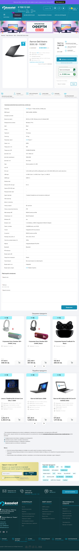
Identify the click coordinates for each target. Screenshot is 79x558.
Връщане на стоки (67, 520)
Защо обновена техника (45, 15)
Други (58, 56)
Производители (66, 529)
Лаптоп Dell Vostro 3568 (38, 405)
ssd (54, 480)
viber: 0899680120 (4, 532)
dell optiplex (55, 477)
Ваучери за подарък (67, 531)
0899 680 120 (28, 499)
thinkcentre (46, 477)
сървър (65, 487)
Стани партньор (66, 525)
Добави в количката (66, 66)
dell (57, 474)
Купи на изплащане (60, 15)
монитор (45, 487)
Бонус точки (45, 523)
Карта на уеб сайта (67, 522)
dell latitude (69, 484)
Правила (24, 518)
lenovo (45, 474)
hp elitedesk (60, 484)
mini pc (59, 480)
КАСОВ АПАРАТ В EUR (29, 15)
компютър (64, 477)
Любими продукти (46, 521)
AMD (38, 52)
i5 (43, 484)
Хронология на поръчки (48, 518)
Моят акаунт (45, 516)
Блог (23, 532)
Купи (73, 91)
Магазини (65, 515)
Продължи (69, 314)
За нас (23, 514)
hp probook (67, 480)
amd (74, 480)
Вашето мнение (6, 297)
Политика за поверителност (28, 521)
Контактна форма (70, 499)
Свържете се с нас (67, 518)
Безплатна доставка (26, 516)
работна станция (55, 487)
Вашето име (5, 284)
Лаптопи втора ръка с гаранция (29, 530)
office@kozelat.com (21, 11)
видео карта (46, 480)
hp (61, 474)
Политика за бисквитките (28, 523)
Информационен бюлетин (48, 525)
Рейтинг (5, 292)
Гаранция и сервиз (26, 525)
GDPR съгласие (45, 514)
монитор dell (50, 484)
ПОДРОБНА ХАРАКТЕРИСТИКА (37, 62)
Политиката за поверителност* (24, 485)
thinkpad (67, 474)
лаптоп (52, 474)
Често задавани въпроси (28, 528)
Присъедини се (60, 2)
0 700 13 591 (24, 7)
